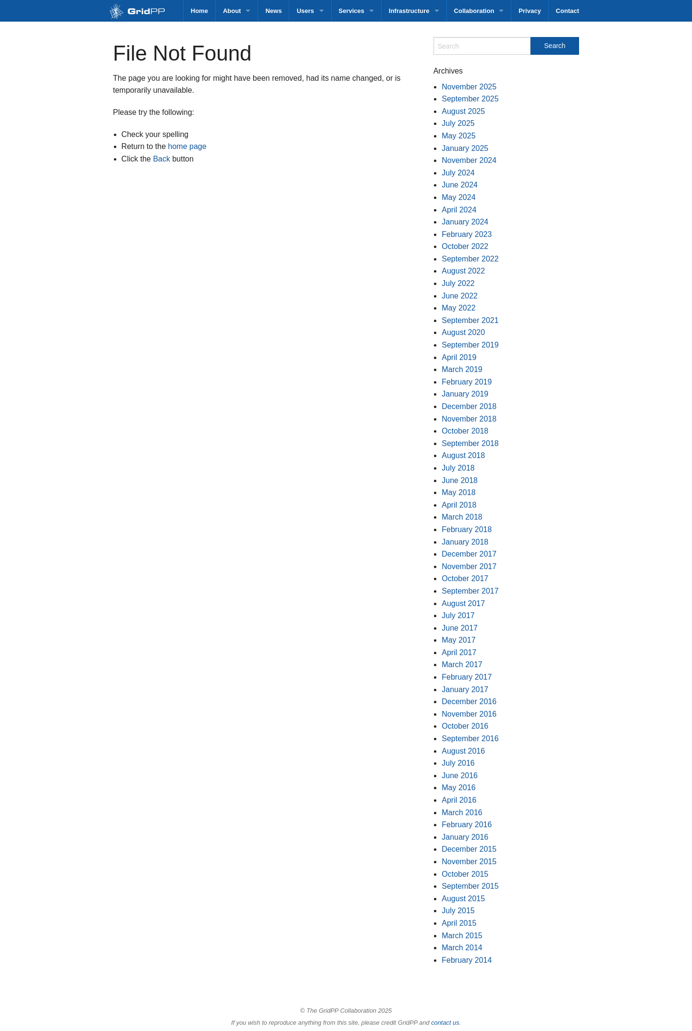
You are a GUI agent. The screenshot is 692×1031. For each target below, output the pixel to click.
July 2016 (458, 763)
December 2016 (469, 701)
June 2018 (460, 480)
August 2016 (463, 751)
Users (305, 10)
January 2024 (465, 222)
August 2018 (463, 455)
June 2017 (460, 628)
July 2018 (458, 468)
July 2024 (458, 173)
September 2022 (470, 259)
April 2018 (459, 505)
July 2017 (458, 615)
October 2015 (465, 874)
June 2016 (460, 775)
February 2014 (467, 960)
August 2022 (463, 271)
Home (199, 10)
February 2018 (467, 529)
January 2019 (465, 394)
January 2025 (465, 148)
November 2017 (469, 566)
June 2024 (460, 185)
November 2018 (469, 419)
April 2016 (459, 800)
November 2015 (469, 861)
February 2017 (467, 677)
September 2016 (470, 738)
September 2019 (470, 345)
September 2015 (470, 886)
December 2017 (469, 554)
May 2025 (458, 136)
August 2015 (463, 898)
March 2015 (462, 936)
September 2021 (470, 320)
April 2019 (459, 357)
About (232, 10)
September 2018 (470, 443)
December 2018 (469, 406)
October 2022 (465, 246)
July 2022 (458, 283)
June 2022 (460, 296)
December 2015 (469, 849)
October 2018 (465, 431)
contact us (445, 1022)
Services (352, 10)
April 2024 (459, 210)
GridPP (148, 11)
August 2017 (463, 603)
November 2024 (469, 160)
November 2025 (469, 87)
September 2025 (470, 99)
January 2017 (465, 689)
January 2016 (465, 837)
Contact (567, 10)
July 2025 (458, 123)
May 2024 (458, 197)
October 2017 (465, 578)
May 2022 (458, 308)
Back (161, 159)
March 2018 (462, 517)
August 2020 (463, 332)
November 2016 (469, 714)
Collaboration (474, 10)
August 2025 (463, 111)
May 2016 (458, 787)
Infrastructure (409, 10)
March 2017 (462, 664)
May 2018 (458, 492)
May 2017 (458, 640)
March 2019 (462, 369)
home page (187, 146)
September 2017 (470, 591)
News (273, 10)
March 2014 (462, 948)
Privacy (530, 10)
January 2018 (465, 542)
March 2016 (462, 812)
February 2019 (467, 382)
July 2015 (458, 911)
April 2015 (459, 923)
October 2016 (465, 726)
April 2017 (459, 652)
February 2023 (467, 234)
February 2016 (467, 824)
